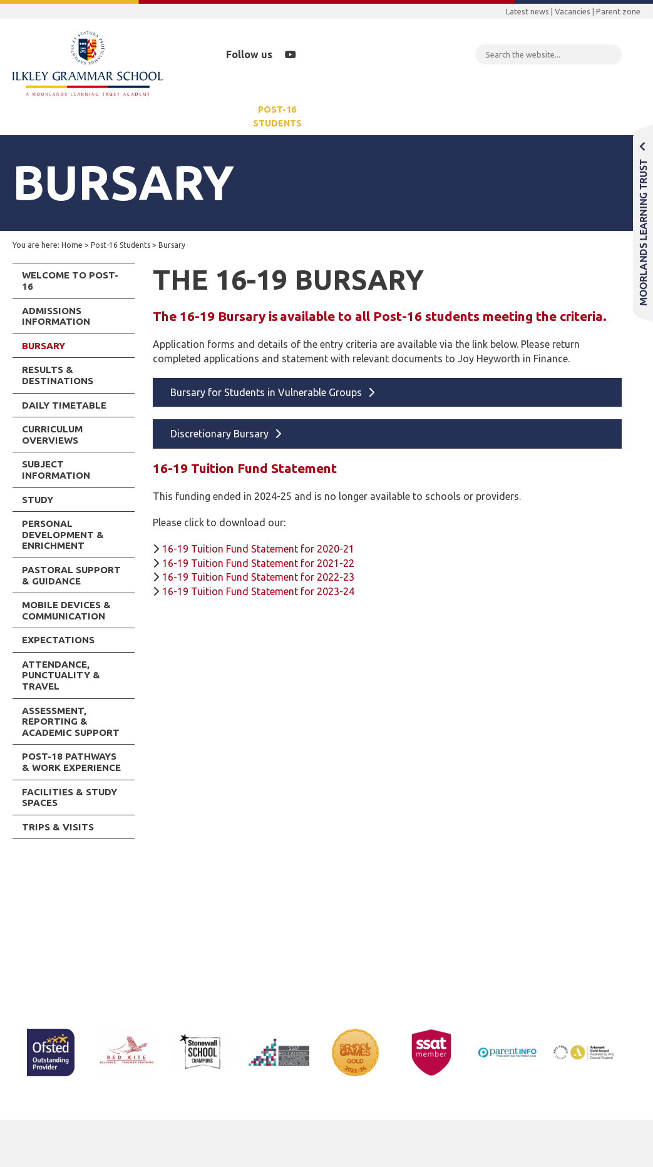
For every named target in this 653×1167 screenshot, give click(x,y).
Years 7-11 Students (188, 116)
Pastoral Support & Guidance (71, 575)
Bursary (43, 345)
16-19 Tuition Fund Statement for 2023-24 (258, 591)
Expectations (58, 639)
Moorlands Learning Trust (643, 223)
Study (37, 499)
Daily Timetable (64, 405)
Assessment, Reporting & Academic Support (71, 721)
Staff (633, 116)
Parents (115, 116)
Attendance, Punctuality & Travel (61, 675)
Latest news (527, 11)
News (339, 116)
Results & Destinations (57, 375)
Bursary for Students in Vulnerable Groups (266, 392)
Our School (56, 116)
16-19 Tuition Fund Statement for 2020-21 (258, 548)
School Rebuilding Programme (492, 116)
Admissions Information (56, 316)
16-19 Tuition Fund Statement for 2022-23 (258, 577)
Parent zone (618, 11)
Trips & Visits (58, 827)
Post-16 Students (277, 116)
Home (72, 245)
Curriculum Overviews (52, 435)
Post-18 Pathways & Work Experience (71, 762)
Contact (585, 116)
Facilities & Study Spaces (69, 797)
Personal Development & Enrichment (63, 534)
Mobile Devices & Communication (66, 610)
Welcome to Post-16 (70, 281)
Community (393, 116)
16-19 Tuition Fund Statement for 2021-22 (258, 563)
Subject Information (56, 470)
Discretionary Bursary (219, 433)
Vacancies (572, 11)
